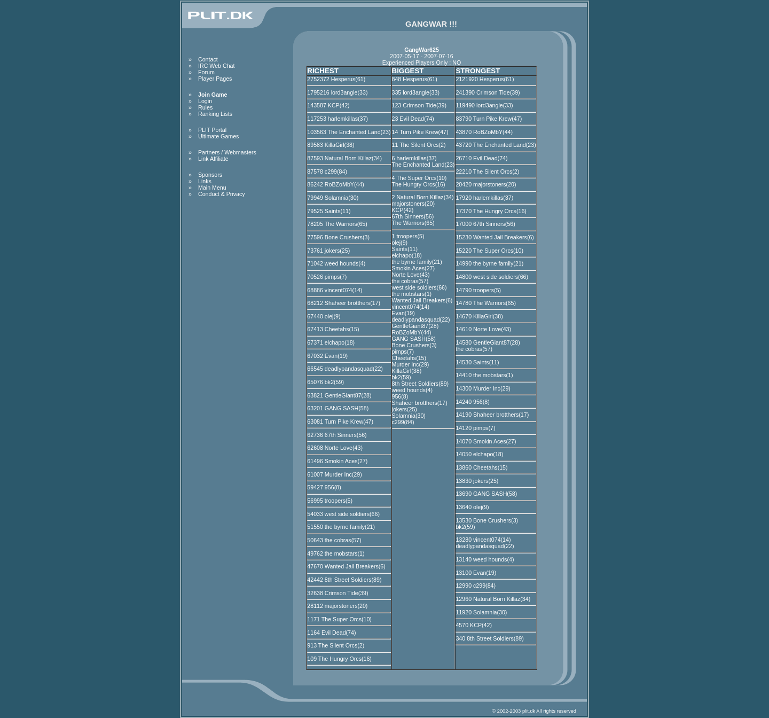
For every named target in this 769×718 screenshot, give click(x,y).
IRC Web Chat (216, 66)
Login (205, 101)
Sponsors (210, 174)
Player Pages (215, 78)
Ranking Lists (215, 114)
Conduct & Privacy (221, 194)
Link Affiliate (213, 158)
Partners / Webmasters (227, 152)
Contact (208, 59)
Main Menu (212, 187)
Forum (206, 72)
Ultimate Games (218, 136)
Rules (205, 107)
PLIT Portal (212, 130)
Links (204, 181)
